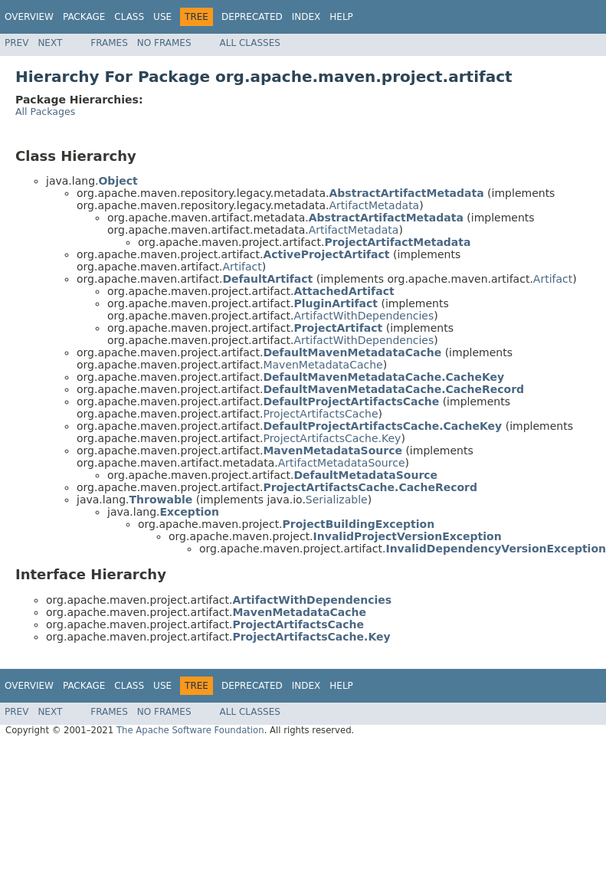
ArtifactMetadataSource (341, 463)
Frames (109, 43)
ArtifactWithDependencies (363, 316)
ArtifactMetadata (374, 205)
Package (84, 16)
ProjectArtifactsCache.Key (332, 438)
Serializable (337, 499)
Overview (29, 16)
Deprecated (252, 16)
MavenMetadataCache (322, 365)
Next (50, 43)
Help (341, 16)
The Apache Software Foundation (190, 730)
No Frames (164, 43)
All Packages (45, 111)
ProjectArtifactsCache (320, 414)
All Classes (250, 43)
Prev (16, 43)
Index (306, 16)
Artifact (241, 267)
